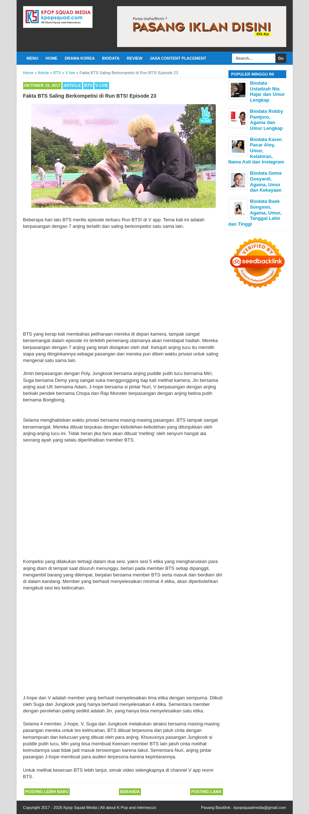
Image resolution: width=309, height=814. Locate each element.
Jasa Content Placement (178, 58)
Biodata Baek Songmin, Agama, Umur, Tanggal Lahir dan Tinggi (255, 212)
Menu (32, 58)
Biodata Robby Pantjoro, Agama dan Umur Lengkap (266, 119)
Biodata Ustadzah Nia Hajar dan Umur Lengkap (267, 91)
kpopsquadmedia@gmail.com (259, 807)
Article (72, 85)
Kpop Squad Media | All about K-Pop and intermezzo (109, 807)
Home (51, 58)
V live (101, 85)
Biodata (110, 58)
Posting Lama (206, 791)
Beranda (130, 791)
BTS (88, 85)
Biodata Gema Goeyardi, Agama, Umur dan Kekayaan (266, 181)
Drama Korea (80, 58)
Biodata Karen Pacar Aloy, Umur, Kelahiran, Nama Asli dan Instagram (256, 151)
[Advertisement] (123, 280)
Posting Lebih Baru (47, 791)
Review (134, 58)
